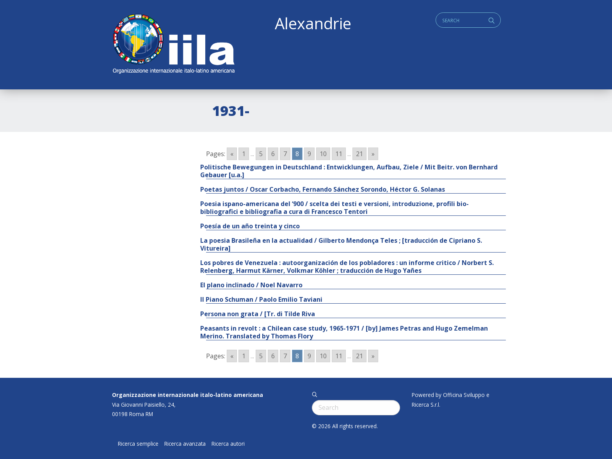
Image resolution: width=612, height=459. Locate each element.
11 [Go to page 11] (338, 153)
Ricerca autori (228, 444)
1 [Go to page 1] (244, 153)
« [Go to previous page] (231, 153)
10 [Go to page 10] (323, 153)
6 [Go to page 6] (273, 153)
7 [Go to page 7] (285, 153)
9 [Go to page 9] (309, 153)
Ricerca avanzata (185, 444)
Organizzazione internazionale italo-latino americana (187, 395)
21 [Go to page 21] (359, 153)
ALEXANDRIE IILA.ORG (173, 44)
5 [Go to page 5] (261, 153)
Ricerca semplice (138, 444)
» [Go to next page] (373, 153)
